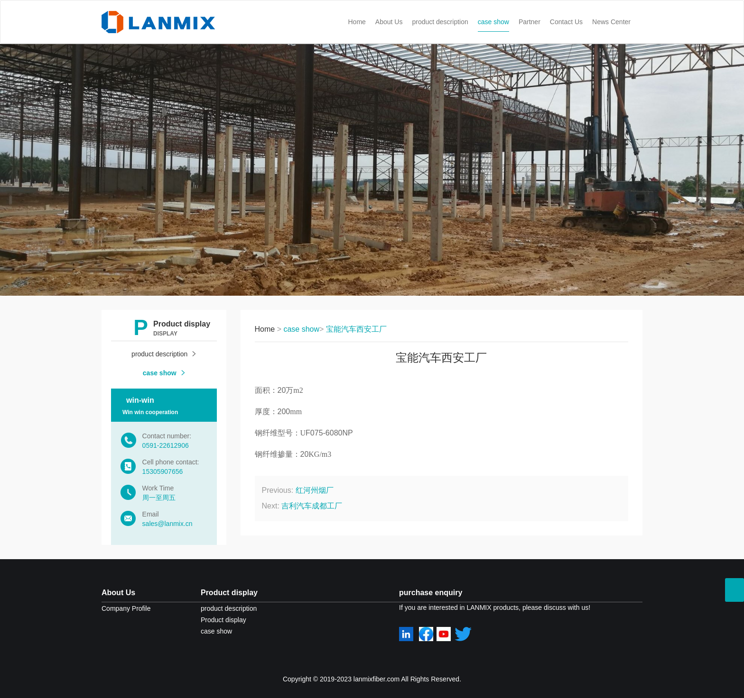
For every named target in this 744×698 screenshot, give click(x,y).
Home (357, 22)
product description (440, 22)
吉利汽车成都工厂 (311, 506)
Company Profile (126, 608)
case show (493, 22)
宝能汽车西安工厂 (356, 329)
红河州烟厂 (315, 490)
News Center (611, 22)
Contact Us (566, 22)
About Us (389, 22)
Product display (229, 593)
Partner (529, 22)
